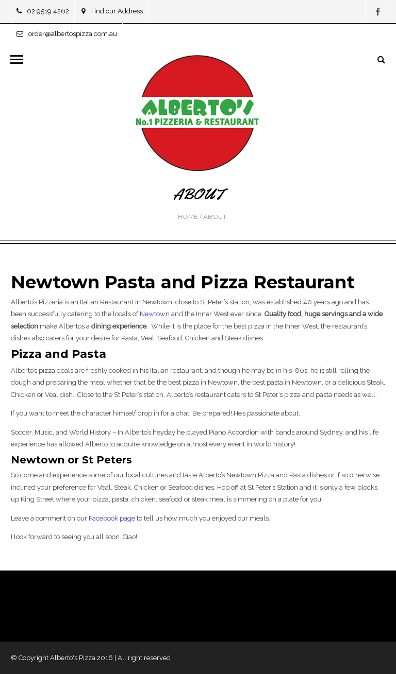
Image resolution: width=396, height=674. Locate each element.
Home (188, 216)
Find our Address (112, 11)
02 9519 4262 (42, 11)
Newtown (155, 314)
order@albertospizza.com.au (66, 34)
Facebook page (112, 518)
